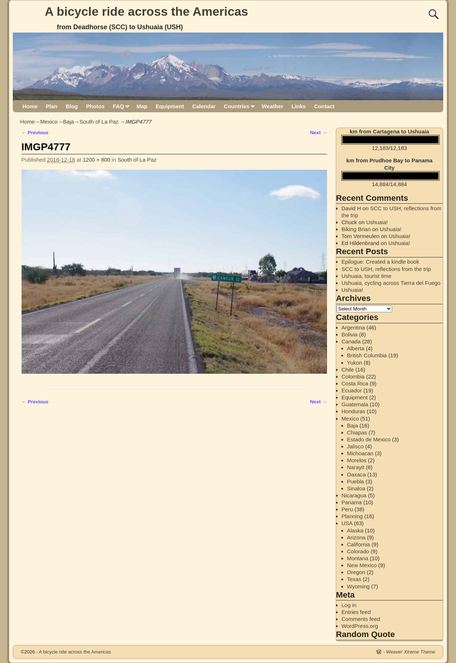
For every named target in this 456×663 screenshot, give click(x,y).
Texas (354, 579)
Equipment (170, 106)
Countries (241, 106)
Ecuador (352, 390)
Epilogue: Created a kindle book (380, 262)
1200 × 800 (96, 160)
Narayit (356, 467)
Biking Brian (356, 229)
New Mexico (362, 565)
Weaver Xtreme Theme (410, 652)
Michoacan (360, 453)
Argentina (353, 327)
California (358, 544)
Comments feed (361, 619)
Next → (318, 132)
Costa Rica (355, 383)
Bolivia (350, 334)
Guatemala (355, 404)
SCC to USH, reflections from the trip (386, 269)
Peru (347, 509)
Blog (72, 106)
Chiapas (357, 432)
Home (30, 106)
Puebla (355, 481)
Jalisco (355, 446)
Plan (51, 106)
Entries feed (356, 612)
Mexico (49, 121)
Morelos (356, 460)
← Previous (35, 132)
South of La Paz (99, 121)
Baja (68, 121)
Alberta (356, 348)
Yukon (354, 362)
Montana (357, 558)
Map (141, 106)
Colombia (353, 376)
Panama (352, 502)
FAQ (122, 106)
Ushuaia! (377, 222)
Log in (349, 605)
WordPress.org (360, 626)
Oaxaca (356, 474)
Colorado (358, 551)
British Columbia (367, 355)
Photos (95, 106)
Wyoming (358, 586)
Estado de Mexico (369, 439)
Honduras (353, 411)
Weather (272, 106)
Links (299, 106)
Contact (324, 106)
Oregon (356, 572)
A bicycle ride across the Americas (146, 11)
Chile (348, 369)
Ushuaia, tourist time (367, 276)
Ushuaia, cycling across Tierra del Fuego (391, 283)
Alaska (355, 530)
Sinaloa (356, 488)
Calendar (204, 106)
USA (347, 523)
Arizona (356, 537)
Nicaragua (354, 495)
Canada (351, 341)
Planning (352, 516)
